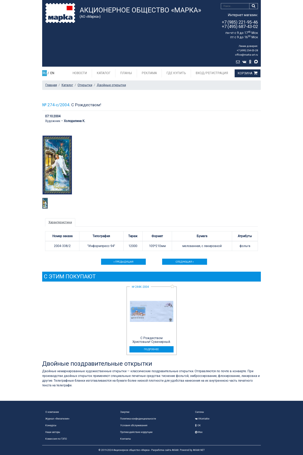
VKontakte (202, 418)
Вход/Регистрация (212, 73)
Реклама (149, 73)
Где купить (176, 73)
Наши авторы (52, 432)
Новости (79, 73)
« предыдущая (123, 261)
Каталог (104, 73)
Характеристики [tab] (60, 222)
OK (198, 425)
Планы (126, 73)
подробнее (151, 349)
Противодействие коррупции (136, 432)
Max (199, 432)
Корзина (245, 73)
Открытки (85, 85)
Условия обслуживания (133, 425)
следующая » (185, 261)
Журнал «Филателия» (57, 418)
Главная (51, 85)
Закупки (124, 412)
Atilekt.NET (199, 450)
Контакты (125, 438)
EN (52, 73)
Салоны (199, 412)
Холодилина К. (74, 121)
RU (44, 73)
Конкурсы (50, 425)
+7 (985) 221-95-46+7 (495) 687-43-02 (240, 24)
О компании (52, 412)
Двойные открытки (111, 85)
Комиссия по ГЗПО (56, 438)
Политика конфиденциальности (138, 418)
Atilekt (175, 450)
